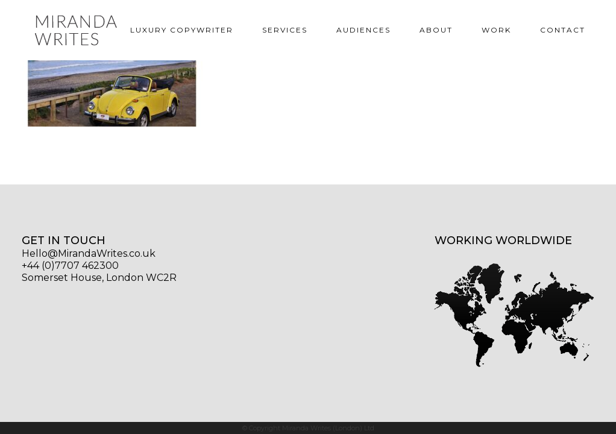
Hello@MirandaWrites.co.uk (89, 253)
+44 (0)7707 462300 (70, 265)
